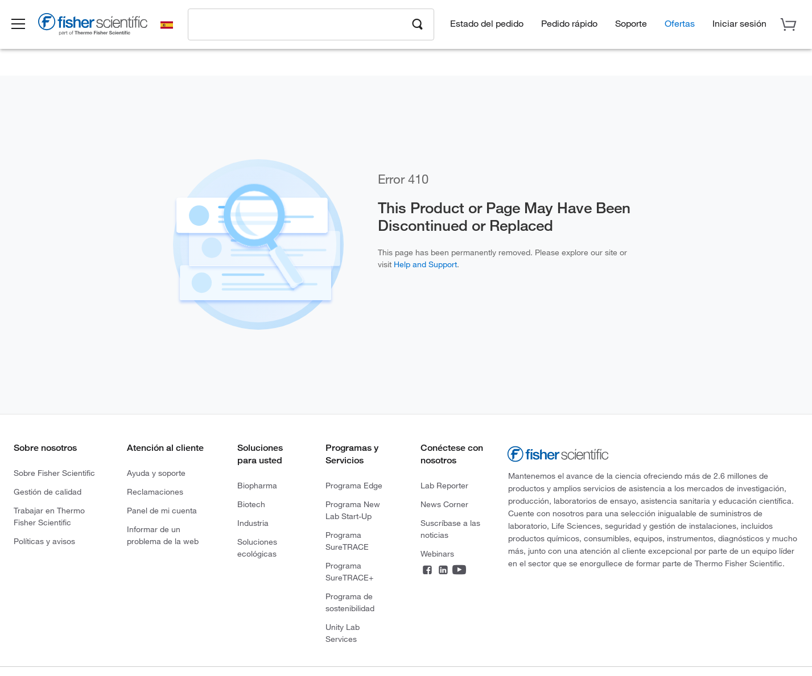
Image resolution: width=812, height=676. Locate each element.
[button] (24, 24)
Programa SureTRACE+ (349, 571)
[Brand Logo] (99, 26)
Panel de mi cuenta (162, 510)
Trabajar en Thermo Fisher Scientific (49, 516)
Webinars (437, 553)
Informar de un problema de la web (163, 535)
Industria (253, 523)
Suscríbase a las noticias (450, 529)
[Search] (418, 23)
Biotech (251, 504)
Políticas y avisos (44, 541)
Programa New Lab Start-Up (352, 510)
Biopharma (257, 485)
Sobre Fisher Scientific (54, 473)
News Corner (444, 504)
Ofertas (680, 23)
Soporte (631, 23)
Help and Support (425, 264)
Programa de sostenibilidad (349, 602)
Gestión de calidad (47, 491)
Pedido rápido (569, 23)
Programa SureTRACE (347, 540)
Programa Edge (353, 485)
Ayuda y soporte (156, 473)
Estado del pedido (487, 23)
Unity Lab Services (342, 633)
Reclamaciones (155, 491)
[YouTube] (459, 571)
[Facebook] (427, 571)
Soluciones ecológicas (257, 547)
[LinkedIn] (443, 571)
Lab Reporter (444, 485)
